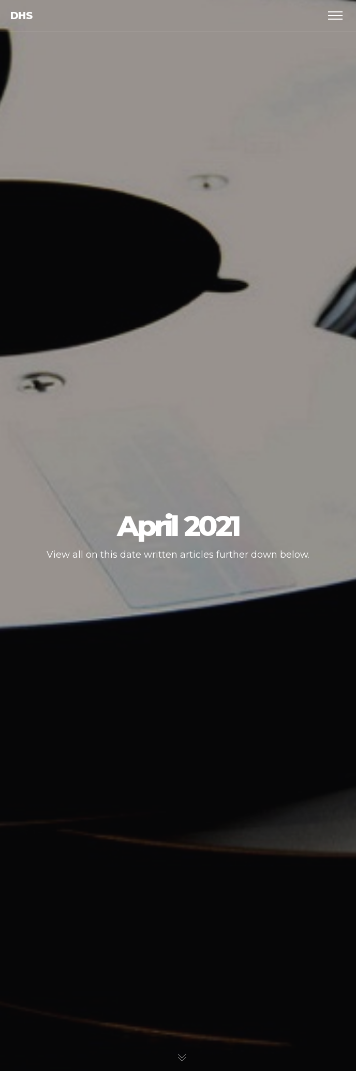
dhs (21, 15)
